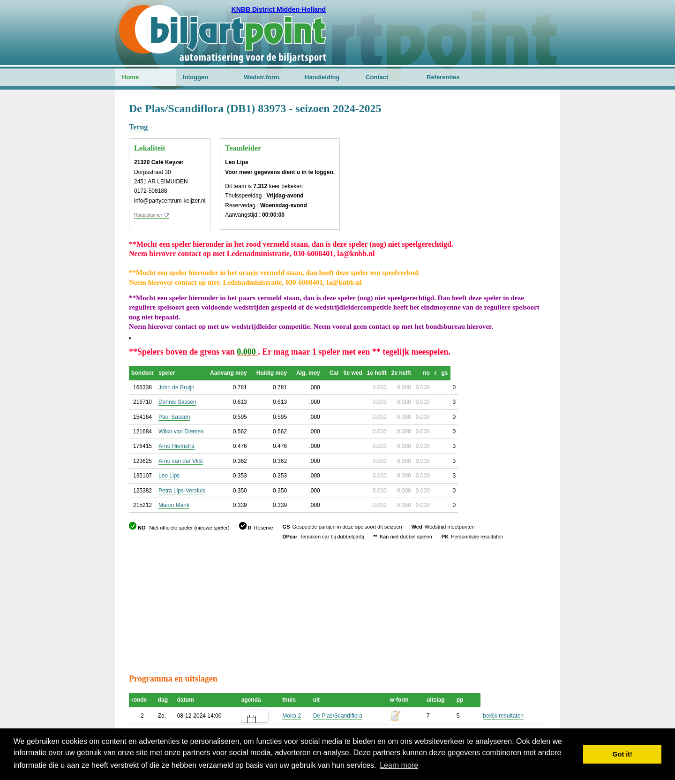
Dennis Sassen (177, 402)
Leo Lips (169, 475)
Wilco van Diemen (181, 431)
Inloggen (195, 77)
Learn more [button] (399, 765)
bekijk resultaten (503, 715)
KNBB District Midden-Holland (279, 9)
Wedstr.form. (262, 77)
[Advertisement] (490, 148)
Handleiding (322, 77)
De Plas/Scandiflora (337, 715)
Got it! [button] (622, 754)
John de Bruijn (176, 387)
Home (130, 77)
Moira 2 (291, 715)
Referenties (443, 77)
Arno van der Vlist (180, 461)
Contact (377, 77)
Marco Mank (173, 505)
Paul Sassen (174, 417)
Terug (138, 127)
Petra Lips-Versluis (181, 490)
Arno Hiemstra (176, 446)
